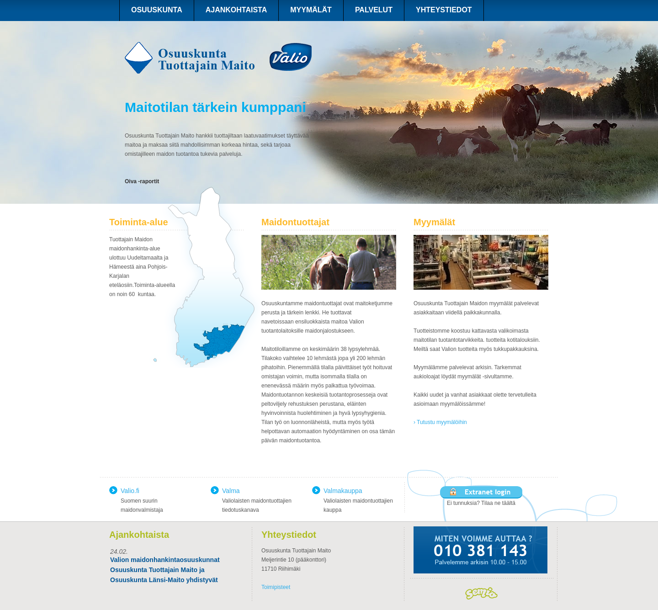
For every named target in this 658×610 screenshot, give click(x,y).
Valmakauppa (343, 490)
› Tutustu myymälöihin (440, 422)
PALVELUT (374, 10)
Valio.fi (130, 490)
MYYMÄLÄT (311, 10)
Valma (231, 490)
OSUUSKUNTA (156, 10)
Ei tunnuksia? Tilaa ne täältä (481, 503)
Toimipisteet (275, 587)
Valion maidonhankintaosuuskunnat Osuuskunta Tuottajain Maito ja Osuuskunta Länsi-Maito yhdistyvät (165, 569)
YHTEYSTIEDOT (444, 10)
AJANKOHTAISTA (236, 10)
